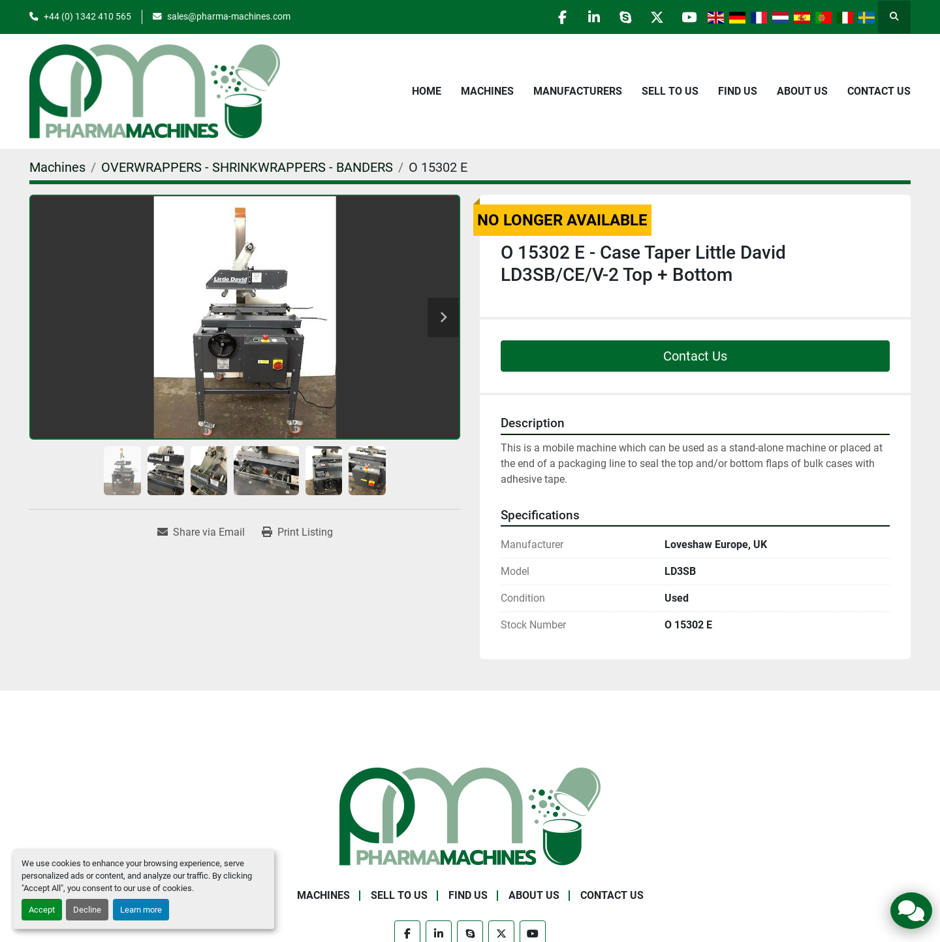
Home (426, 91)
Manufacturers (577, 91)
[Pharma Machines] (470, 815)
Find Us (737, 91)
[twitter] (654, 17)
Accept (42, 910)
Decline (87, 910)
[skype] (621, 17)
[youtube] (688, 17)
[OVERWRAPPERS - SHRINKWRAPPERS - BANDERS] (247, 167)
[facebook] (555, 17)
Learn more (141, 910)
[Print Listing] (297, 532)
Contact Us (879, 91)
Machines (487, 91)
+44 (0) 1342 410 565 (87, 16)
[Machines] (57, 167)
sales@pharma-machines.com (228, 16)
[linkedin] (588, 17)
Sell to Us (670, 91)
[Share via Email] (201, 532)
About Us (802, 91)
